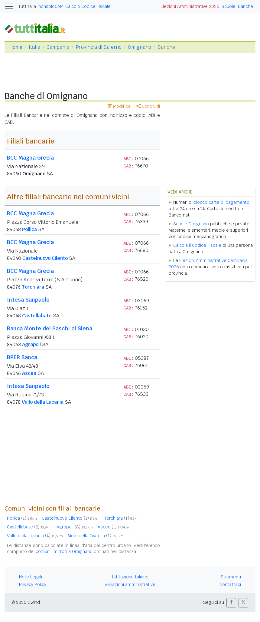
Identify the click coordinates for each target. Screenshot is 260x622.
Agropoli (31, 344)
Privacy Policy (32, 584)
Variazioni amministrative (130, 584)
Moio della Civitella (96, 535)
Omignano (139, 47)
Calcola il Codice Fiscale (197, 245)
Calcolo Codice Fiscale (88, 6)
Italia (34, 47)
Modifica (119, 106)
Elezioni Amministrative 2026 (190, 6)
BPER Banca (22, 357)
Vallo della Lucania (42, 402)
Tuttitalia (27, 6)
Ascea (29, 373)
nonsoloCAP (50, 6)
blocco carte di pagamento (221, 202)
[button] (231, 602)
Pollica (29, 229)
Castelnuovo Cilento (45, 258)
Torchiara (33, 287)
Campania (58, 47)
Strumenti (231, 577)
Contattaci (230, 584)
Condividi (148, 106)
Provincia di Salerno (99, 47)
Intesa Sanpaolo (28, 299)
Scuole (229, 6)
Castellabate (37, 316)
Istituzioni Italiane (130, 577)
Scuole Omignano (191, 224)
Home (15, 47)
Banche (245, 6)
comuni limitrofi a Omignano (64, 551)
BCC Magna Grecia (30, 157)
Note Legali (30, 577)
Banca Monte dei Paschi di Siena (49, 328)
